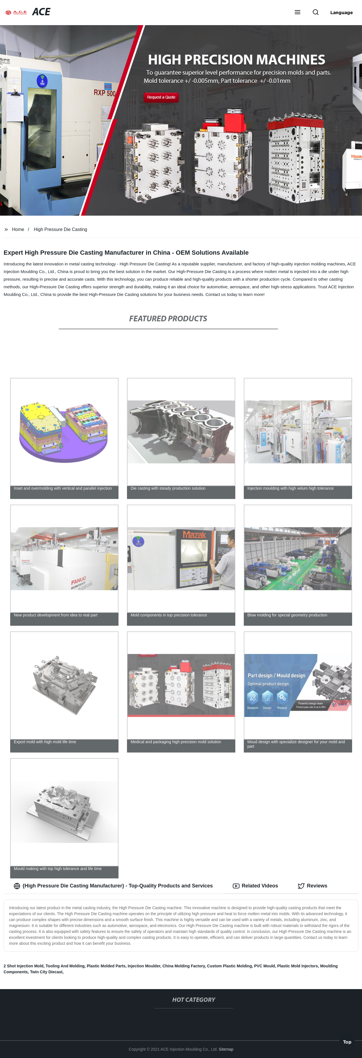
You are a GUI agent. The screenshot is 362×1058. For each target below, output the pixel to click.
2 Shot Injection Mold (24, 966)
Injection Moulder (144, 966)
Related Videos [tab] (255, 886)
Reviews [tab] (312, 886)
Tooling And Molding (65, 966)
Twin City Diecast (46, 972)
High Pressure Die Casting (60, 229)
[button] (297, 13)
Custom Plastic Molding (229, 966)
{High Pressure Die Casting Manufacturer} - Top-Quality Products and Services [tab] (113, 886)
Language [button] (341, 12)
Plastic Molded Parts (106, 966)
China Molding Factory (183, 966)
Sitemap (226, 1049)
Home (18, 229)
